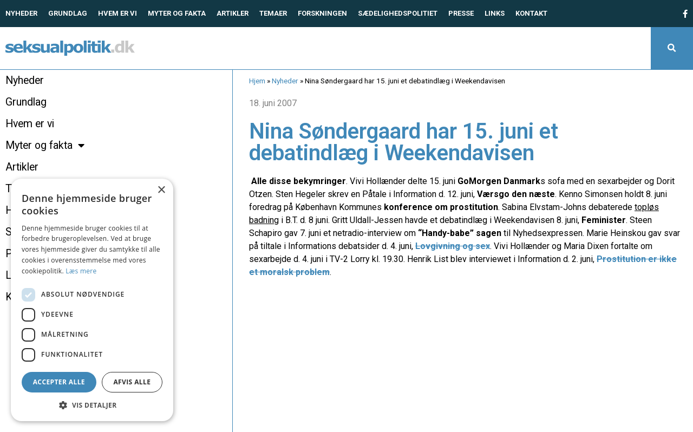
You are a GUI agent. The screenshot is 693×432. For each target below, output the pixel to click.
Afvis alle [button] (132, 382)
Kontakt (531, 13)
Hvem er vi (117, 13)
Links (495, 13)
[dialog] (92, 300)
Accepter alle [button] (59, 382)
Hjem (257, 80)
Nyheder (21, 13)
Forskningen (322, 13)
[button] (672, 48)
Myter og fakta (177, 13)
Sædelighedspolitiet (397, 13)
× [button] (161, 190)
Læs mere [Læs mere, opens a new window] (81, 271)
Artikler (233, 13)
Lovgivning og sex (452, 246)
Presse (461, 13)
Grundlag (67, 13)
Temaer (273, 13)
